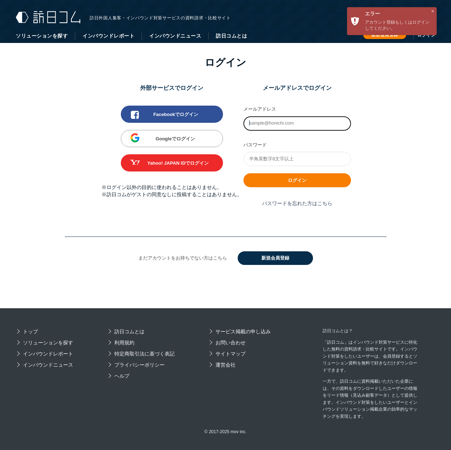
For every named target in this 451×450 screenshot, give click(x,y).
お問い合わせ (230, 342)
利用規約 (124, 342)
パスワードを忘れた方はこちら (297, 203)
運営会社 (225, 365)
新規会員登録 (275, 258)
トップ (30, 331)
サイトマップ (230, 354)
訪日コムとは (231, 36)
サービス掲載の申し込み (243, 331)
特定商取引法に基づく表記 (144, 354)
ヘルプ (121, 376)
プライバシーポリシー (139, 365)
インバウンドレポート (108, 36)
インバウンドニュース (175, 36)
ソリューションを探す (42, 36)
